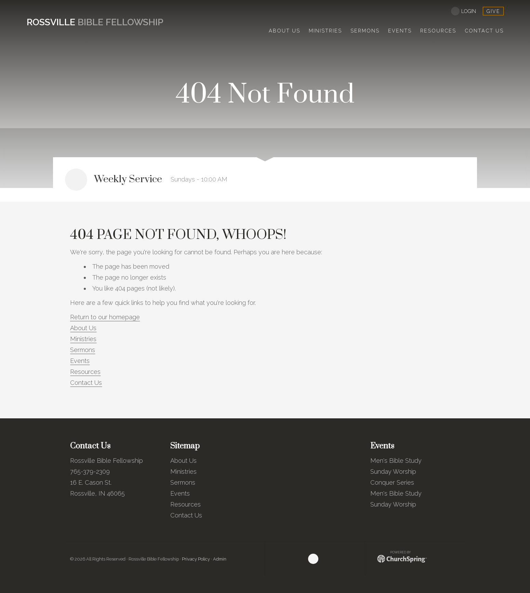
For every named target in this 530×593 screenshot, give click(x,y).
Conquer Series (392, 482)
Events (80, 360)
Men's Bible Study (396, 460)
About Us (83, 328)
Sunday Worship (393, 471)
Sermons (82, 349)
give (493, 11)
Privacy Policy (196, 559)
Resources (85, 371)
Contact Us (86, 382)
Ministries (83, 338)
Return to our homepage (105, 317)
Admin (219, 559)
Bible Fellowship (95, 22)
